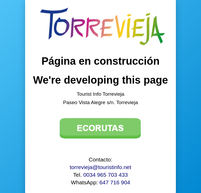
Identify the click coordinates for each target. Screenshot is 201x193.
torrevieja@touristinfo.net (100, 167)
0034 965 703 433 (105, 175)
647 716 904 (114, 182)
